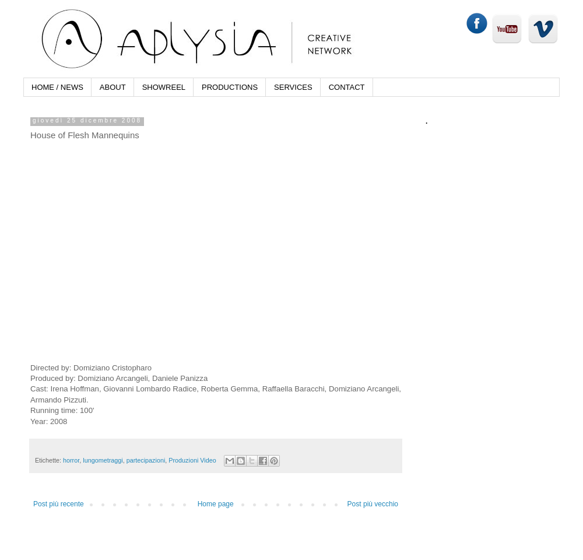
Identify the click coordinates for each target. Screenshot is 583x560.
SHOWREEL (163, 87)
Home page (216, 504)
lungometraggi (102, 460)
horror (71, 460)
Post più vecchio (372, 504)
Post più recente (58, 504)
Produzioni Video (192, 460)
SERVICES (293, 87)
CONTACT (347, 87)
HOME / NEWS (57, 87)
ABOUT (113, 87)
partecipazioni (146, 460)
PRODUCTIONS (230, 87)
